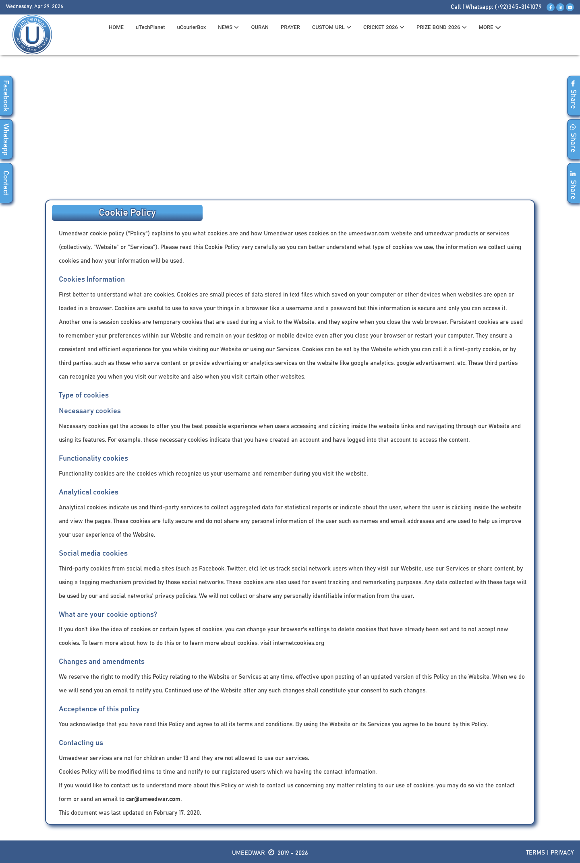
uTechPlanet (150, 27)
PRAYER (290, 27)
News (228, 27)
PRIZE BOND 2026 (441, 27)
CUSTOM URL (331, 27)
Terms (535, 853)
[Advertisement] (290, 129)
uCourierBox (191, 27)
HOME (116, 27)
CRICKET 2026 (383, 27)
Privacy (562, 853)
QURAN (260, 27)
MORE (490, 27)
